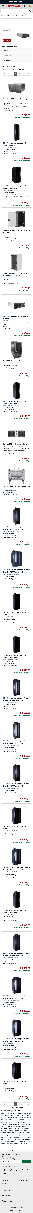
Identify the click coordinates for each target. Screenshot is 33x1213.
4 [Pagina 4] (19, 74)
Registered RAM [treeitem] (7, 55)
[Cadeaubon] (24, 1184)
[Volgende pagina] (28, 74)
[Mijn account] (25, 6)
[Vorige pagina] (4, 74)
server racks (21, 1124)
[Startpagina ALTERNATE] (14, 6)
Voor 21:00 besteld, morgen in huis (16, 1)
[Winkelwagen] (30, 6)
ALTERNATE (16, 1196)
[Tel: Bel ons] (8, 1184)
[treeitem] (16, 60)
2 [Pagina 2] (11, 74)
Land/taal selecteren (16, 1207)
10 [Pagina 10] (24, 74)
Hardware (7, 15)
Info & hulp (16, 1190)
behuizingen (28, 1124)
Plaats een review (16, 1201)
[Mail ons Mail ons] (8, 1180)
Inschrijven (26, 1162)
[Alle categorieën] (3, 6)
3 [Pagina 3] (15, 74)
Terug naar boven (16, 1151)
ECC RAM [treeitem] (5, 50)
